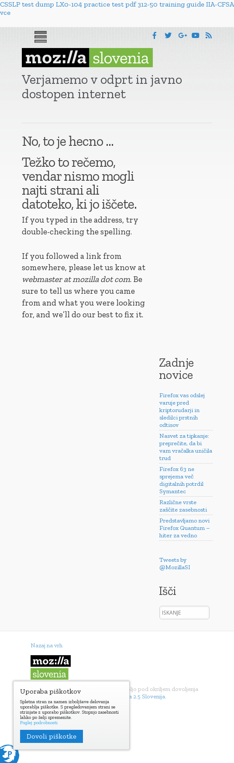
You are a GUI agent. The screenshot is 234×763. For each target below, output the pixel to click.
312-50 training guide (171, 4)
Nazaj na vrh (46, 645)
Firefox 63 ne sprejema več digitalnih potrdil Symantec (181, 480)
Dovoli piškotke (51, 736)
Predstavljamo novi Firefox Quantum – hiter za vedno (184, 528)
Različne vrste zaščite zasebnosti (183, 505)
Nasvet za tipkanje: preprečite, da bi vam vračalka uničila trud (185, 447)
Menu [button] (41, 37)
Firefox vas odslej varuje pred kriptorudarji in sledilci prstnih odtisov (182, 410)
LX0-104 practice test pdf (96, 4)
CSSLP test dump (27, 4)
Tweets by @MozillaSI (174, 563)
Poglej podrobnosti (39, 722)
